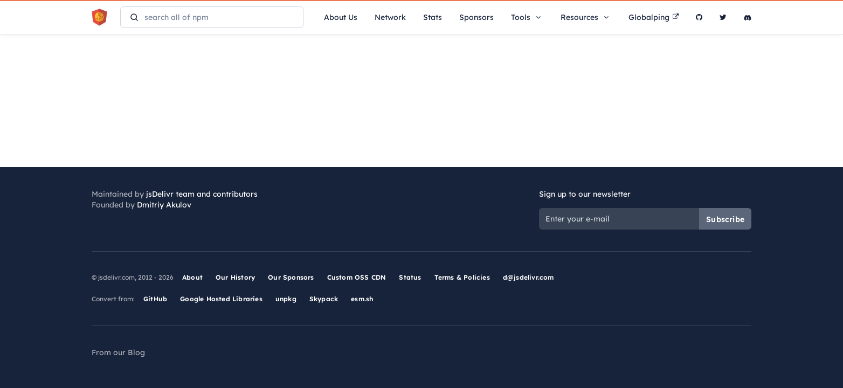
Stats (432, 17)
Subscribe (725, 219)
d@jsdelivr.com (528, 277)
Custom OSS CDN (356, 277)
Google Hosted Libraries (221, 299)
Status (410, 277)
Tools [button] (527, 17)
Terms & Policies (462, 277)
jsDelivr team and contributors (202, 194)
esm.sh (362, 299)
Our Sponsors (291, 277)
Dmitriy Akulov (164, 205)
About (192, 277)
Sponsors (476, 17)
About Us (340, 17)
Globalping (653, 17)
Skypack (323, 299)
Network (390, 17)
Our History (235, 277)
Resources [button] (586, 17)
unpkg (285, 299)
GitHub (155, 299)
